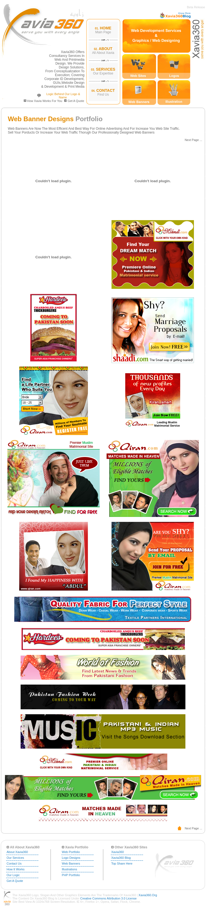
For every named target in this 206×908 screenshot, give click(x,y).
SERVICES (105, 69)
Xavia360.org (147, 895)
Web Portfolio (71, 852)
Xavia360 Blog (121, 857)
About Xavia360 (17, 852)
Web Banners (71, 863)
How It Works (15, 869)
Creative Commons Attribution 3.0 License (108, 898)
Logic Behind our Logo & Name (63, 95)
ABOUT (105, 48)
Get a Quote (76, 101)
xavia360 (117, 852)
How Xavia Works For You (43, 101)
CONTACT (105, 90)
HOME (105, 28)
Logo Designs (71, 857)
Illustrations (69, 869)
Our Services (15, 857)
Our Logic (13, 875)
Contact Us (14, 863)
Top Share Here (121, 863)
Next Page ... (193, 140)
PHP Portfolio (71, 875)
